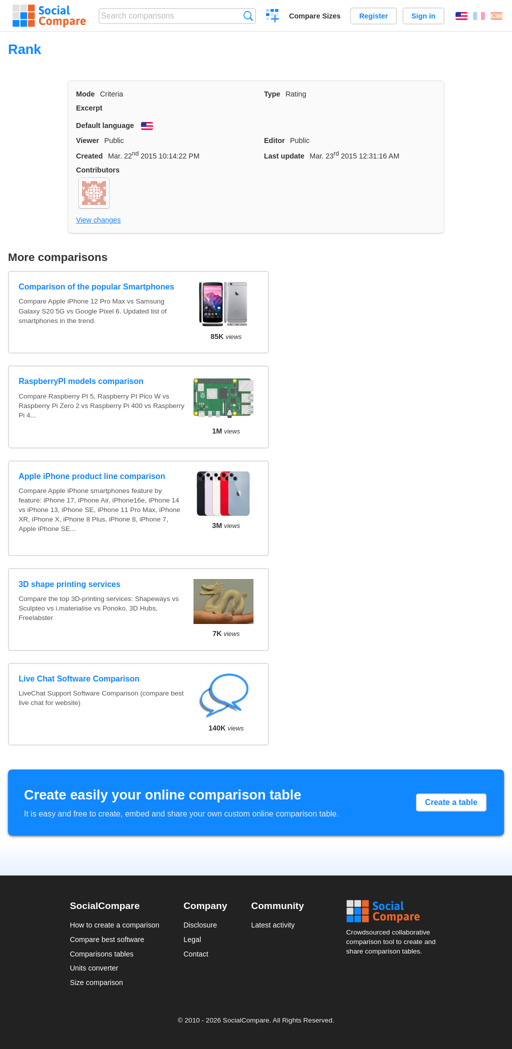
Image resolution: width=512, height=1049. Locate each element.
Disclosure (200, 925)
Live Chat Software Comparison (79, 678)
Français (479, 16)
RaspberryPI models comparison (81, 381)
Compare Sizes (314, 16)
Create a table (451, 802)
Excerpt (89, 108)
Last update (284, 156)
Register (373, 16)
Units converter (94, 968)
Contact (196, 954)
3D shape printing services (69, 584)
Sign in (424, 16)
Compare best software (107, 940)
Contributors (98, 170)
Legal (192, 940)
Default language (105, 126)
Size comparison (96, 982)
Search (248, 15)
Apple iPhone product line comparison (91, 476)
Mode (85, 94)
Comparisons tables (102, 954)
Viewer (87, 140)
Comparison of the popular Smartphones (96, 286)
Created (89, 156)
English (462, 16)
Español (496, 16)
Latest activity (272, 925)
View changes (98, 220)
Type (272, 94)
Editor (274, 140)
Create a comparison (273, 17)
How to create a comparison (115, 925)
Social (394, 912)
